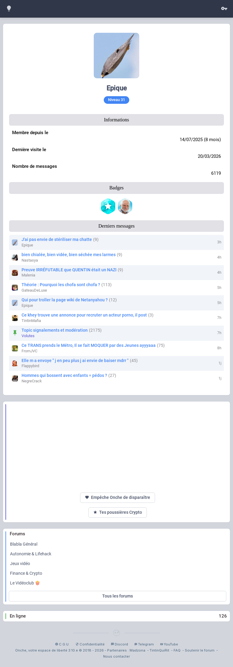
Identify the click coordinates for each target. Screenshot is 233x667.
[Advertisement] (117, 447)
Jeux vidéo (20, 563)
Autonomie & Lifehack (30, 553)
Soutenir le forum (199, 650)
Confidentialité (90, 644)
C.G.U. (62, 644)
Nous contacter (116, 656)
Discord (119, 644)
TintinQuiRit (159, 650)
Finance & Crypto (26, 573)
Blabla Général (23, 544)
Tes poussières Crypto (117, 512)
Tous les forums (117, 596)
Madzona (137, 650)
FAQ (177, 650)
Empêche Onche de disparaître (117, 497)
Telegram (144, 644)
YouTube (169, 644)
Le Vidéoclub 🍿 (25, 583)
